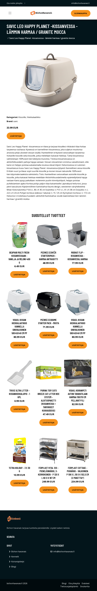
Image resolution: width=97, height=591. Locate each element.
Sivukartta (84, 586)
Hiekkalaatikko (33, 117)
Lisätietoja (16, 136)
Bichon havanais (18, 551)
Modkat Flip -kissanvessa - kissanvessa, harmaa (78, 256)
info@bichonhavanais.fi (80, 3)
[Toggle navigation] (10, 13)
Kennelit (15, 556)
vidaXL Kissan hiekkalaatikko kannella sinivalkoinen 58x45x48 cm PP (19, 326)
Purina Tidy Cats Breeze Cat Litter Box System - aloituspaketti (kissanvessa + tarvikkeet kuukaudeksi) (48, 400)
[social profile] (25, 3)
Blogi (13, 566)
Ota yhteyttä (74, 583)
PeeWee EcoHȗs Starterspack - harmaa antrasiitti (48, 256)
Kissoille (22, 117)
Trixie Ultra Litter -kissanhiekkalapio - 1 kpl (19, 394)
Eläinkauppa (80, 13)
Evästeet (85, 583)
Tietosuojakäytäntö (69, 586)
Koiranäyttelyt (17, 561)
